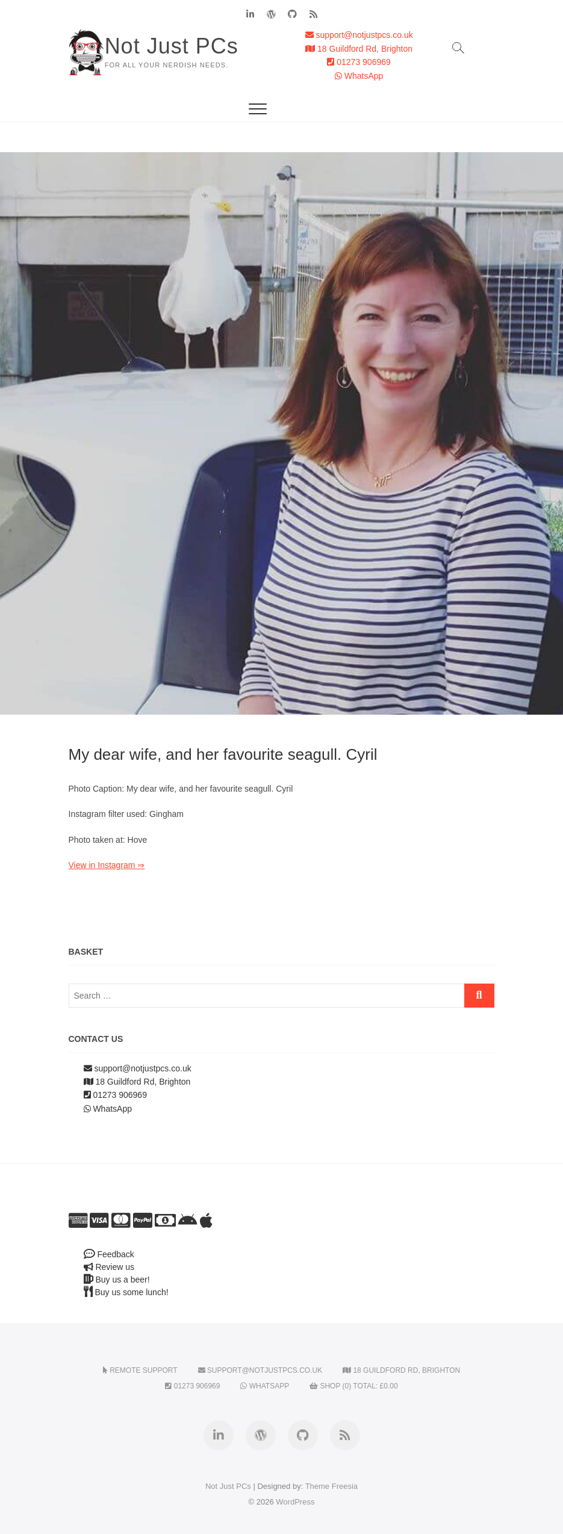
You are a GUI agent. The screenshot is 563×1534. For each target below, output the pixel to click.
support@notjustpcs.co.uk (359, 35)
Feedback (109, 1254)
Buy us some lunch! (126, 1292)
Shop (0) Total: (353, 1386)
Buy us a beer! (117, 1279)
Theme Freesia (331, 1486)
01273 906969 (358, 62)
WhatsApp (359, 76)
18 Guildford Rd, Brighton (358, 49)
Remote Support (140, 1370)
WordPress (295, 1501)
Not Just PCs (171, 46)
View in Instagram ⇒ (107, 865)
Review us (109, 1267)
